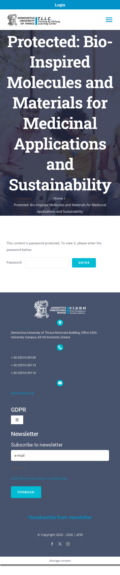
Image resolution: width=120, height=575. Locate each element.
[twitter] (60, 544)
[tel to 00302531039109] (60, 365)
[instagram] (68, 544)
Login (60, 4)
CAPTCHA (19, 468)
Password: (38, 262)
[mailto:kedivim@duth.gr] (60, 393)
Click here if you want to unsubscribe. (39, 478)
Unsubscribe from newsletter (60, 517)
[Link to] (60, 322)
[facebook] (52, 544)
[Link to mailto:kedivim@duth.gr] (60, 383)
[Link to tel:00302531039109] (60, 347)
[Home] (47, 19)
